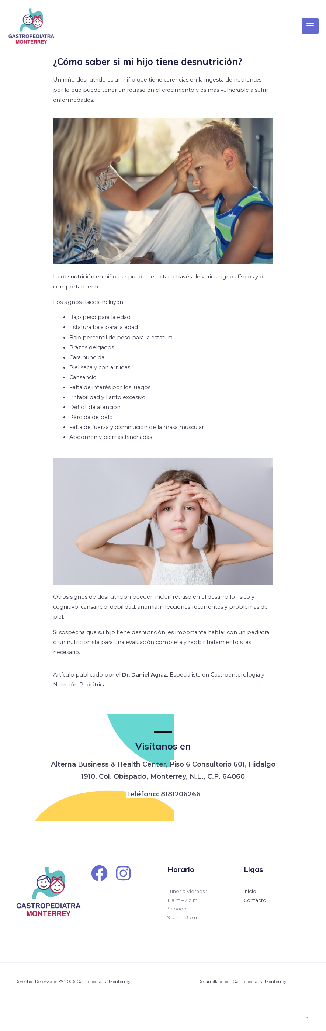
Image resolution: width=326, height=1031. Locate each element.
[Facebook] (99, 882)
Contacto (255, 909)
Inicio (250, 900)
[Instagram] (123, 882)
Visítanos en (163, 755)
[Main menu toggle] (310, 30)
